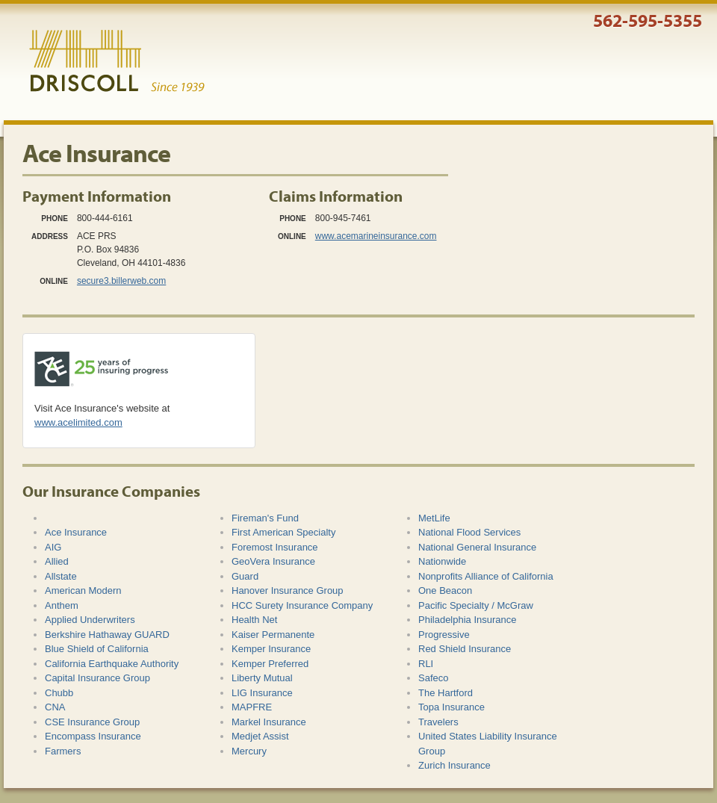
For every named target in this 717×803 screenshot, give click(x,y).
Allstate (61, 576)
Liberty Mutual (262, 677)
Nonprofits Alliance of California (485, 576)
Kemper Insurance (271, 648)
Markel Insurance (269, 722)
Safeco (433, 677)
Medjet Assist (260, 736)
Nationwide (442, 561)
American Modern (83, 590)
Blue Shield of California (97, 648)
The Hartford (445, 692)
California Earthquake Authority (112, 663)
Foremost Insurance (275, 547)
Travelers (438, 722)
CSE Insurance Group (92, 722)
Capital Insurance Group (97, 677)
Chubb (59, 692)
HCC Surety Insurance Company (302, 605)
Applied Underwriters (90, 619)
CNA (55, 707)
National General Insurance (477, 547)
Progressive (444, 634)
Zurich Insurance (454, 765)
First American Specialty (283, 532)
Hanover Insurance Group (288, 590)
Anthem (61, 605)
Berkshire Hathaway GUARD (107, 634)
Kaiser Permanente (273, 634)
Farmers (63, 751)
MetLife (434, 518)
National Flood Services (469, 532)
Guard (245, 576)
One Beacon (445, 590)
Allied (57, 561)
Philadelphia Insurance (467, 619)
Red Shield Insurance (464, 648)
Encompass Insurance (93, 736)
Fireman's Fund (265, 518)
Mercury (249, 751)
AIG (53, 547)
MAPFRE (252, 707)
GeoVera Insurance (273, 561)
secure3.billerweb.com (121, 281)
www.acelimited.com (78, 422)
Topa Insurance (451, 707)
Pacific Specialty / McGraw (475, 605)
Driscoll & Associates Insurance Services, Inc (117, 61)
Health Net (254, 619)
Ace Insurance (76, 532)
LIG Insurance (262, 692)
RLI (425, 663)
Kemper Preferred (270, 663)
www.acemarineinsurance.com (376, 236)
